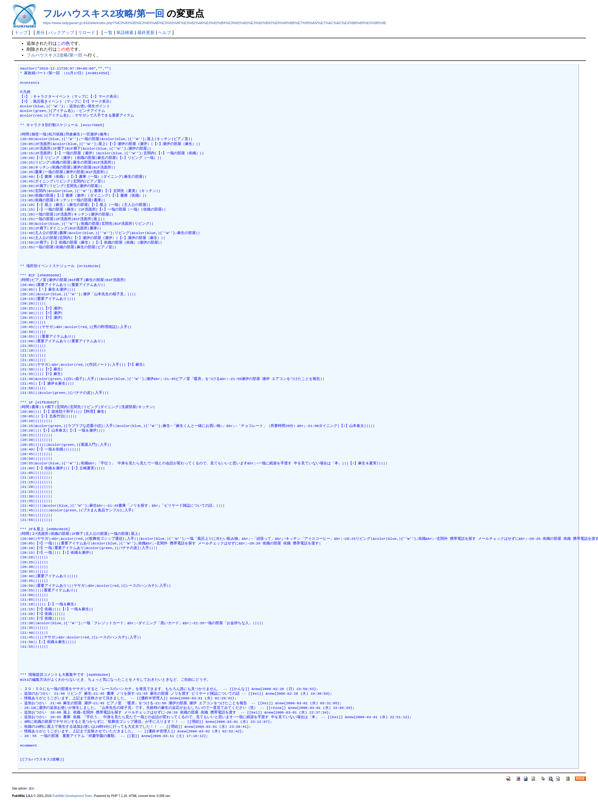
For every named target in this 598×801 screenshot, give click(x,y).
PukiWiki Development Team (72, 796)
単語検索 (125, 32)
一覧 (108, 32)
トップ (21, 32)
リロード (86, 32)
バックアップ (61, 32)
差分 (40, 32)
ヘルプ (164, 32)
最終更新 (146, 32)
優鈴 (31, 788)
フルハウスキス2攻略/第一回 (103, 13)
